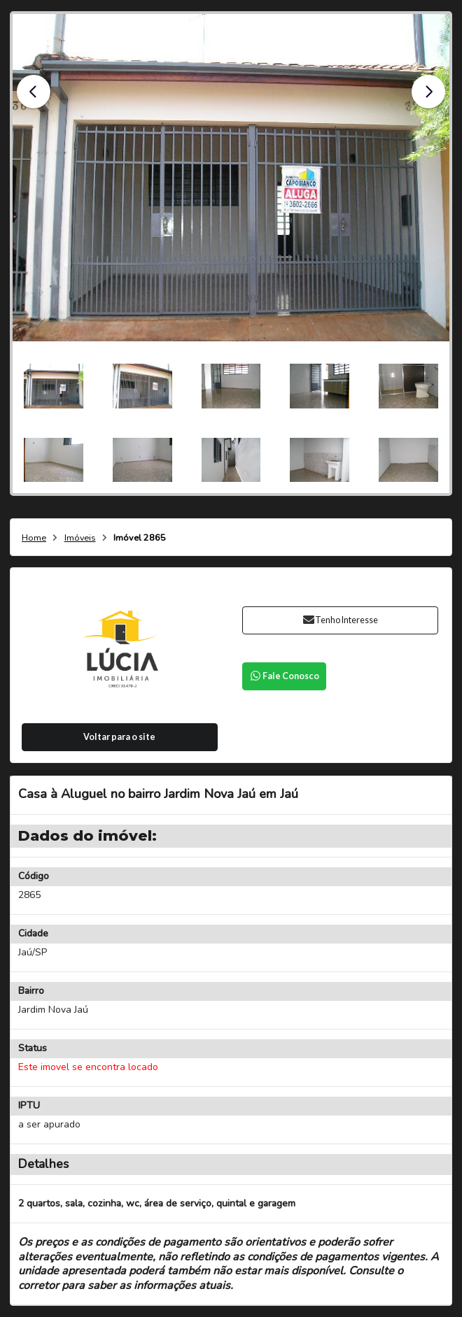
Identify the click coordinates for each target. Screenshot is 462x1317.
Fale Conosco (284, 676)
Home (34, 538)
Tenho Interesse (340, 620)
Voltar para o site (119, 737)
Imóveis (80, 538)
